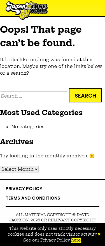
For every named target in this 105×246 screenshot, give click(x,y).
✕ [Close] (99, 234)
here (76, 240)
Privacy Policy (24, 188)
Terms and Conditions (33, 198)
